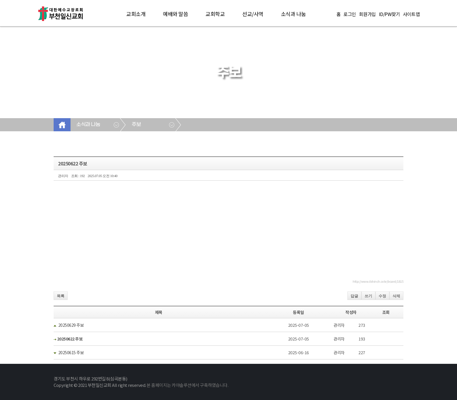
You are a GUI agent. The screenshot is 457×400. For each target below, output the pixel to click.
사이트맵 (411, 14)
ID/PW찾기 (389, 14)
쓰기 (368, 296)
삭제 (396, 296)
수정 (382, 296)
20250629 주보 (71, 325)
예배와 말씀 (175, 14)
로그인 (349, 14)
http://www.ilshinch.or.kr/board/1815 (378, 281)
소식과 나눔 (293, 14)
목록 (60, 296)
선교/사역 (252, 14)
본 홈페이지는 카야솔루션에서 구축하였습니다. (187, 385)
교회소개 (135, 14)
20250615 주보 (71, 352)
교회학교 (215, 14)
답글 (354, 296)
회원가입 (367, 14)
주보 (136, 124)
